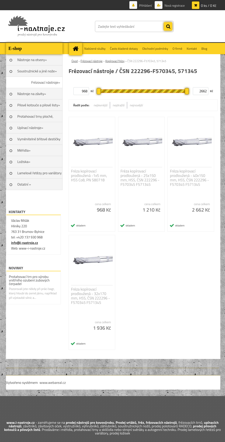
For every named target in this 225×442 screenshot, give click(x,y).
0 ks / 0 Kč (208, 5)
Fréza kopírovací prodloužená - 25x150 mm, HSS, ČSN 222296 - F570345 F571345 (139, 178)
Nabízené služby (95, 48)
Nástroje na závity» (31, 93)
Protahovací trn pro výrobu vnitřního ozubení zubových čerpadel (29, 280)
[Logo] (36, 26)
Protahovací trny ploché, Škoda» (35, 118)
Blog (204, 48)
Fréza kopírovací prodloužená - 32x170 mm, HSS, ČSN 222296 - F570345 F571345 (90, 296)
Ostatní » (24, 184)
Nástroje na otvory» (32, 59)
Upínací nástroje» (30, 127)
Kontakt (192, 48)
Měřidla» (23, 150)
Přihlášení (145, 5)
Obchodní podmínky (155, 48)
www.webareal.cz (52, 382)
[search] (168, 26)
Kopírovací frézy (114, 61)
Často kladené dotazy (124, 48)
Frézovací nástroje (92, 61)
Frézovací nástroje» (45, 82)
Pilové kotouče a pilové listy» (38, 105)
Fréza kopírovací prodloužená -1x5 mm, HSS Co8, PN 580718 (89, 175)
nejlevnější (101, 105)
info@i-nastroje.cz (24, 242)
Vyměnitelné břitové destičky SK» (38, 140)
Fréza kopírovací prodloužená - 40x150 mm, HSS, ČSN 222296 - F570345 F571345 (189, 178)
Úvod (74, 61)
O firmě (177, 48)
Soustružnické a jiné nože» (37, 71)
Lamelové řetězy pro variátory (39, 173)
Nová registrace (174, 5)
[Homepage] (77, 48)
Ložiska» (23, 161)
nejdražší (118, 105)
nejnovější (136, 105)
